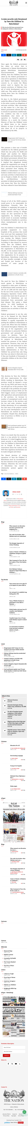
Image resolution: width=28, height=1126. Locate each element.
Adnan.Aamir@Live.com (14, 505)
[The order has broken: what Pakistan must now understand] (5, 537)
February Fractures (13, 700)
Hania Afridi (15, 758)
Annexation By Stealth (10, 958)
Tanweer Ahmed (15, 861)
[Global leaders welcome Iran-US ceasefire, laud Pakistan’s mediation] (5, 612)
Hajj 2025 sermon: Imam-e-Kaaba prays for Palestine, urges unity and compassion (16, 731)
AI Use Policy (21, 1115)
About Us (21, 1114)
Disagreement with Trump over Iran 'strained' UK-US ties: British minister (17, 139)
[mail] (24, 55)
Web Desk (14, 882)
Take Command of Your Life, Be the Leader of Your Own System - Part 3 (18, 562)
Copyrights (13, 1115)
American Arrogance (9, 981)
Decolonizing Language (16, 755)
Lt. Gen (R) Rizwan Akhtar (18, 892)
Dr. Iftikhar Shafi (16, 789)
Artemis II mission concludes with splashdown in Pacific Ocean (17, 274)
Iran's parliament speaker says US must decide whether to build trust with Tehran (17, 427)
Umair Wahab (15, 851)
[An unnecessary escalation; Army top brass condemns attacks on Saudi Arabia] (5, 629)
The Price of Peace (9, 965)
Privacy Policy (6, 1115)
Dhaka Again (13, 786)
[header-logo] (13, 3)
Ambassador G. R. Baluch (18, 779)
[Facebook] (3, 55)
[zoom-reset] (21, 59)
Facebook (18, 507)
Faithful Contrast (8, 954)
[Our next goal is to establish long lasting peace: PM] (5, 594)
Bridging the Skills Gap (10, 988)
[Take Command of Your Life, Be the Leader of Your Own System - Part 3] (5, 563)
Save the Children (9, 473)
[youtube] (15, 1063)
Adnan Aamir (4, 50)
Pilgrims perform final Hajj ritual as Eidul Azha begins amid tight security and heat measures (16, 723)
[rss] (19, 1064)
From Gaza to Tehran (9, 977)
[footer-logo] (14, 1095)
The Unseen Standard (10, 962)
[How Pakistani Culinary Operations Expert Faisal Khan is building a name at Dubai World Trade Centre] (5, 571)
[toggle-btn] (26, 3)
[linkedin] (14, 55)
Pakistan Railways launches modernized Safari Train (15, 193)
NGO (16, 473)
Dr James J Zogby (15, 768)
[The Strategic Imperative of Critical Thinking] (5, 545)
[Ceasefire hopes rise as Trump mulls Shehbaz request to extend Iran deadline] (5, 620)
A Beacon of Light (9, 974)
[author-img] (5, 748)
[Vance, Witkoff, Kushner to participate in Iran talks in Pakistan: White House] (5, 603)
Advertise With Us (7, 1114)
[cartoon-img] (14, 932)
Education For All (15, 745)
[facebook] (9, 701)
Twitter (12, 507)
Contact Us (14, 1114)
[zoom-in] (25, 59)
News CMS (13, 1122)
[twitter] (8, 55)
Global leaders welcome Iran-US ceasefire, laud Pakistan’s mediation (18, 611)
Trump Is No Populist (16, 766)
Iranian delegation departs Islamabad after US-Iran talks (16, 368)
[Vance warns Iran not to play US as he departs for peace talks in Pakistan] (5, 586)
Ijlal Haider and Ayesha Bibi (18, 748)
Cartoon (3, 941)
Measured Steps (8, 951)
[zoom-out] (18, 59)
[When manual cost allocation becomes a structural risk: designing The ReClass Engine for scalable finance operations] (5, 528)
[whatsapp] (19, 55)
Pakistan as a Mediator (10, 985)
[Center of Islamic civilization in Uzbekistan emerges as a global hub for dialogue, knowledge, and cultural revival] (5, 554)
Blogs (2, 51)
